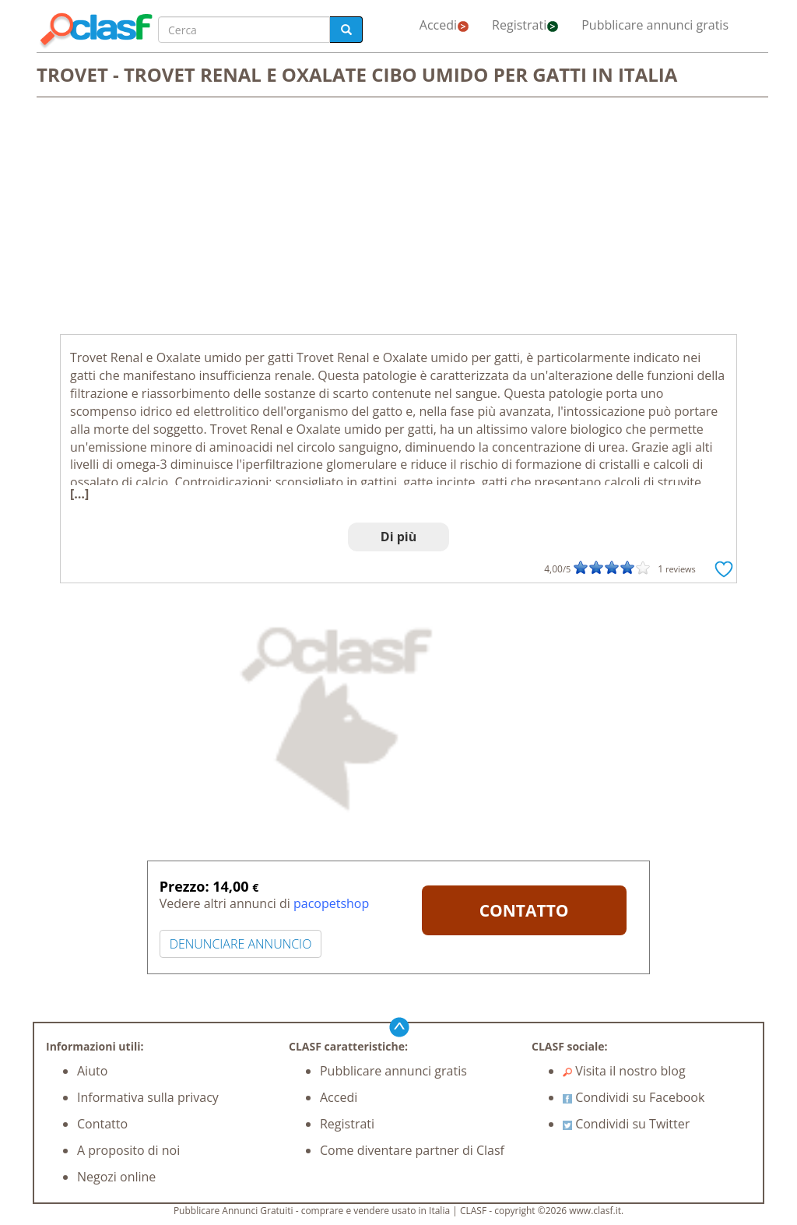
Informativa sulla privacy (148, 1097)
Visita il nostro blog (624, 1070)
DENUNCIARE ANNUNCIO (241, 943)
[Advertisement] (398, 217)
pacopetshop (331, 903)
